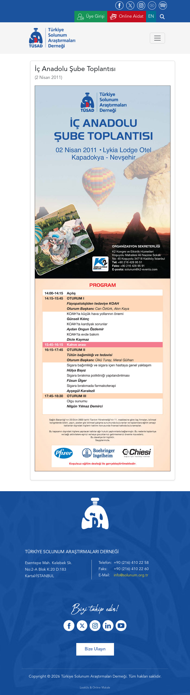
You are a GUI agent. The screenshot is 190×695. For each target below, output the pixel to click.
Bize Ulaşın (95, 649)
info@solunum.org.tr (131, 575)
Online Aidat (126, 17)
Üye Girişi (90, 17)
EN (151, 16)
